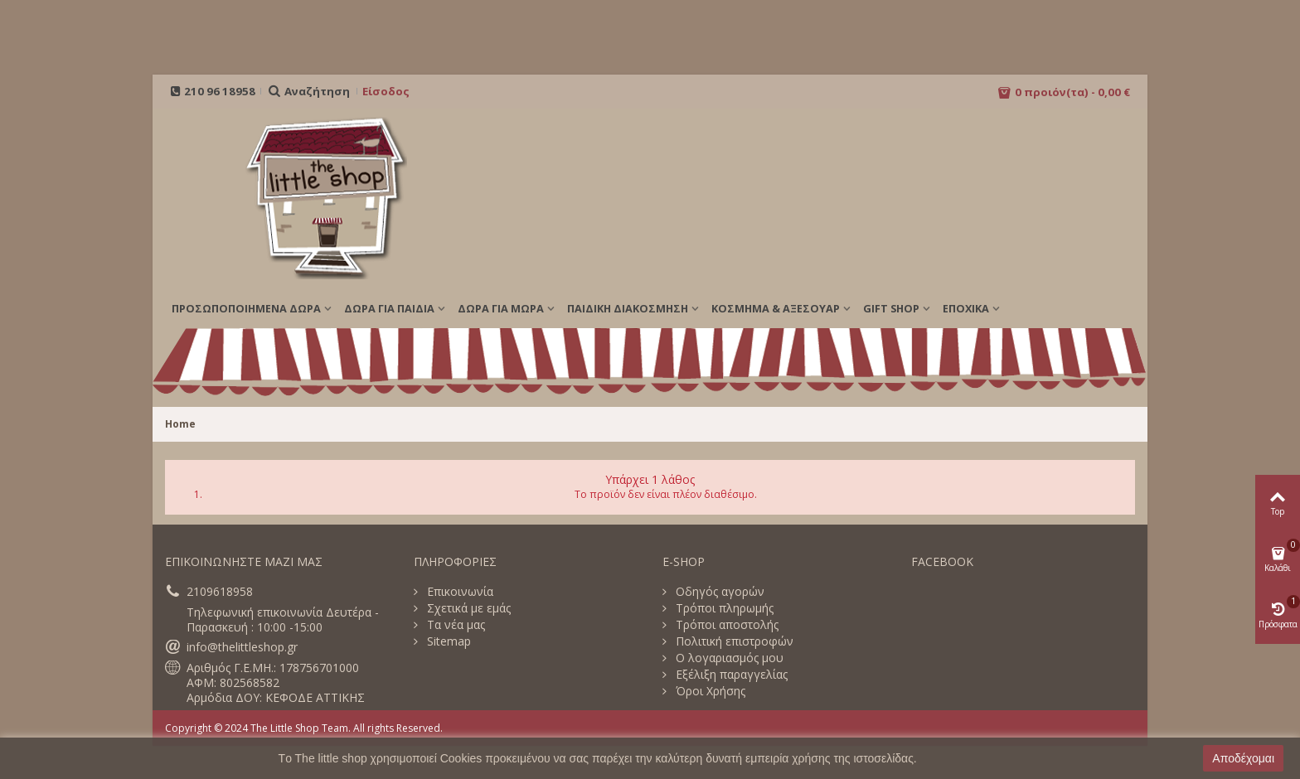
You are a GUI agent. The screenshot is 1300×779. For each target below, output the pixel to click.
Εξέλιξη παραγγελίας (730, 674)
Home (180, 424)
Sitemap (447, 641)
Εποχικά (966, 308)
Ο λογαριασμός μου (727, 658)
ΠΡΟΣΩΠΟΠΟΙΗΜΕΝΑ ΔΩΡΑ (246, 308)
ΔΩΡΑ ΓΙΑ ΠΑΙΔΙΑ (389, 308)
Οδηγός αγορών (718, 591)
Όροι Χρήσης (708, 691)
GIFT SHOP (891, 308)
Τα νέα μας (454, 624)
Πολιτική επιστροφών (732, 641)
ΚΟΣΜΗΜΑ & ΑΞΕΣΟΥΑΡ (775, 308)
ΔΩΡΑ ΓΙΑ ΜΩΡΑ (501, 308)
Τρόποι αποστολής (725, 624)
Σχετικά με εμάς (467, 608)
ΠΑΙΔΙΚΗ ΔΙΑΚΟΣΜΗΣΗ (627, 308)
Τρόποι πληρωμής (723, 608)
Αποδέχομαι (1243, 758)
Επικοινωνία (458, 591)
